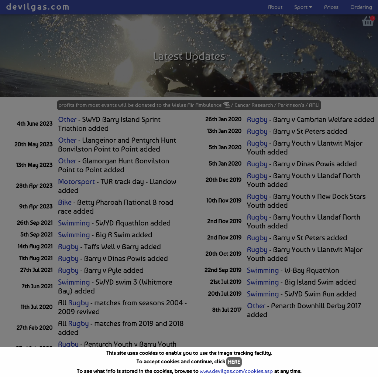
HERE (234, 362)
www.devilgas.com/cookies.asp (236, 371)
